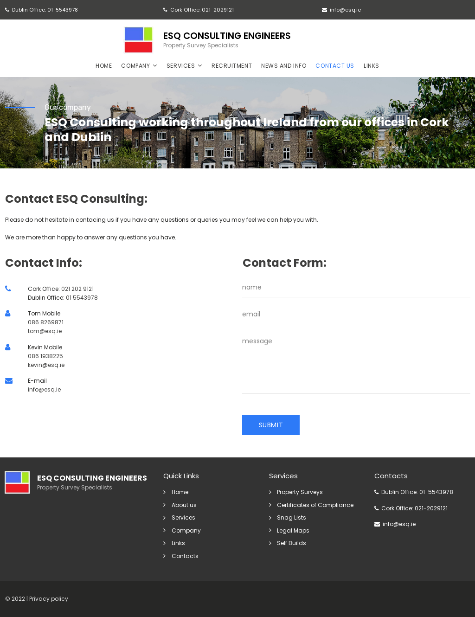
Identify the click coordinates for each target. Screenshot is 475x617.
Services (183, 518)
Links (178, 543)
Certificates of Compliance (315, 505)
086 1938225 (45, 356)
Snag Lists (292, 518)
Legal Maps (293, 531)
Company (186, 531)
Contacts (185, 556)
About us (184, 505)
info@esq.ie (44, 390)
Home (180, 493)
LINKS (371, 65)
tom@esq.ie (45, 332)
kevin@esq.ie (46, 365)
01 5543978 (82, 298)
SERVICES (184, 65)
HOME (104, 65)
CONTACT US (334, 65)
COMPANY (139, 65)
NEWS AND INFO (283, 65)
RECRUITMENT (232, 65)
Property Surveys (300, 493)
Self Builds (292, 543)
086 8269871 (46, 323)
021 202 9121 (77, 289)
